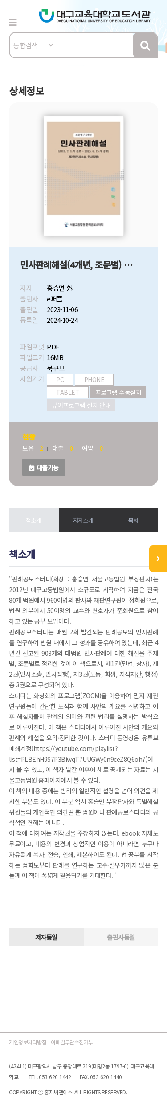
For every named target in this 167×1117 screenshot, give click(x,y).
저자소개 (83, 520)
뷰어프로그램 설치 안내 (81, 405)
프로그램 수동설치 (118, 392)
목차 (133, 520)
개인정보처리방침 (27, 1042)
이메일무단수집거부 (72, 1042)
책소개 (33, 520)
